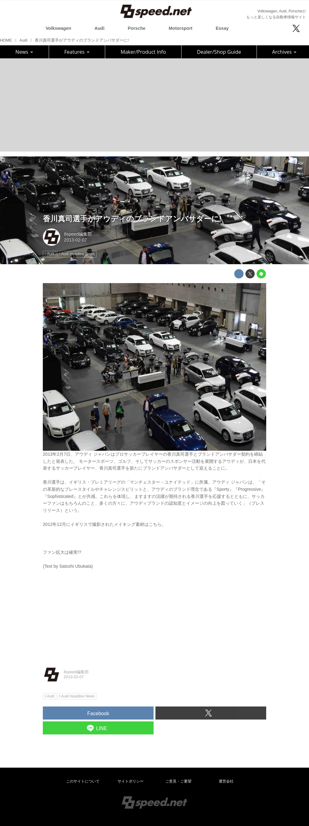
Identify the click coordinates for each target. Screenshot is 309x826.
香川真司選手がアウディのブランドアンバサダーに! (132, 218)
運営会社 (226, 781)
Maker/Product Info (143, 51)
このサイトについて (83, 781)
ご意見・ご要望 (178, 781)
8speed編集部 (78, 234)
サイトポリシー (131, 781)
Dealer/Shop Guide (219, 51)
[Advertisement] (154, 104)
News (24, 51)
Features (76, 51)
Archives (284, 51)
